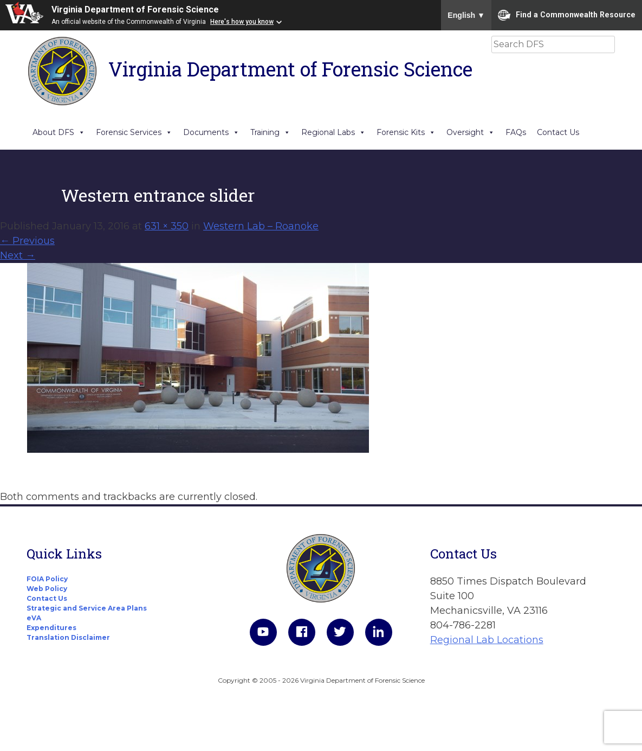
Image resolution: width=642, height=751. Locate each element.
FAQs (515, 132)
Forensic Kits (406, 132)
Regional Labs (333, 132)
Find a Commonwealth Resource (566, 15)
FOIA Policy (47, 579)
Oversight (470, 132)
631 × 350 (167, 226)
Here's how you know (242, 21)
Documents (211, 132)
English (466, 15)
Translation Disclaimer (68, 637)
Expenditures (51, 628)
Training (270, 132)
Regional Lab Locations (486, 640)
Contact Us (558, 132)
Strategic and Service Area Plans (87, 608)
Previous (27, 241)
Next (17, 255)
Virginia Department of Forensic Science (135, 9)
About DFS (59, 132)
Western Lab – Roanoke (261, 226)
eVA (34, 618)
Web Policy (47, 589)
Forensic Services (134, 132)
